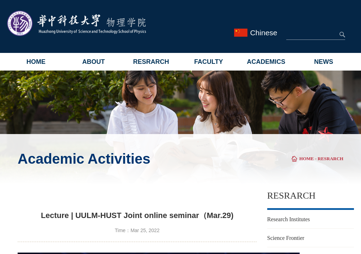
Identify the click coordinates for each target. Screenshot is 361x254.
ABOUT (93, 61)
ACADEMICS (266, 61)
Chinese (263, 33)
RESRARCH (151, 61)
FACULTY (208, 61)
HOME (35, 61)
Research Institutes (288, 219)
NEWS (323, 61)
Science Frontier (285, 238)
